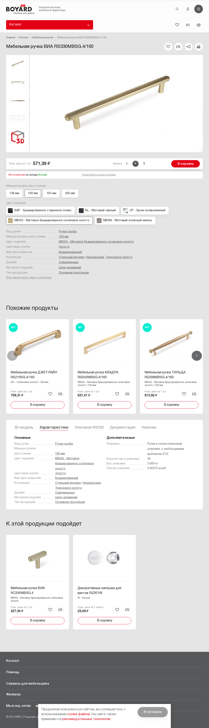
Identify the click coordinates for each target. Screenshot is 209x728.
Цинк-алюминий (70, 267)
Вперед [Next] (197, 356)
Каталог (15, 24)
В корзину (186, 164)
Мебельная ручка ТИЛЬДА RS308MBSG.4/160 (165, 375)
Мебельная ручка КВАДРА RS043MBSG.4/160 (98, 375)
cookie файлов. (79, 714)
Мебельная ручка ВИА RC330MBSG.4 (28, 591)
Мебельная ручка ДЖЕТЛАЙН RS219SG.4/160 (34, 375)
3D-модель (23, 427)
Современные (68, 262)
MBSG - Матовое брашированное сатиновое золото (96, 242)
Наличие (149, 427)
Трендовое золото (119, 257)
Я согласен (153, 712)
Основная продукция (74, 273)
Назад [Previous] (12, 356)
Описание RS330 (89, 427)
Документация (123, 427)
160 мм (64, 236)
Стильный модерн (71, 257)
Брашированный (70, 252)
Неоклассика (95, 257)
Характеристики (54, 427)
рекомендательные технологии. (86, 719)
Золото (64, 247)
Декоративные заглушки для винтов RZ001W (99, 591)
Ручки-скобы (68, 231)
